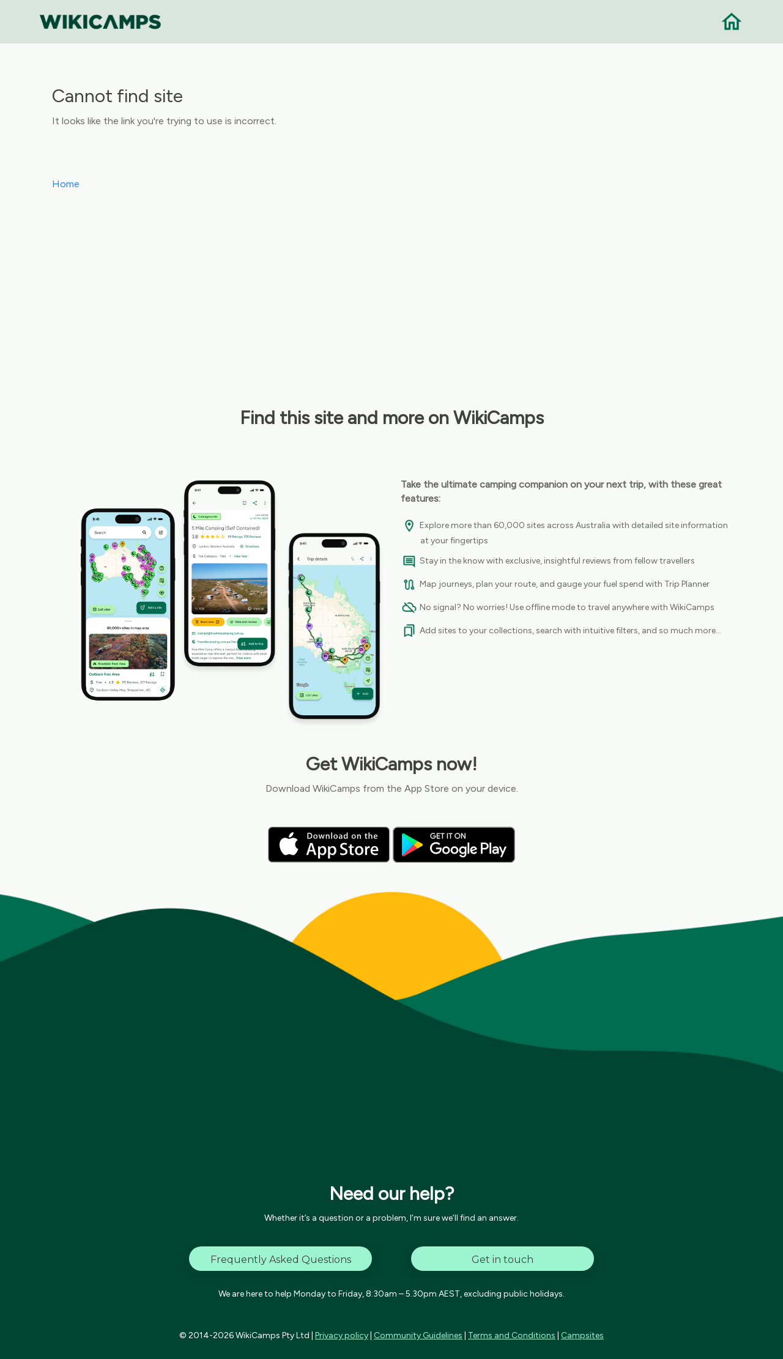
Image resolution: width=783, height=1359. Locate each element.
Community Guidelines (418, 1335)
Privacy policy (341, 1335)
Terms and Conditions (511, 1335)
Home (66, 184)
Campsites (582, 1335)
